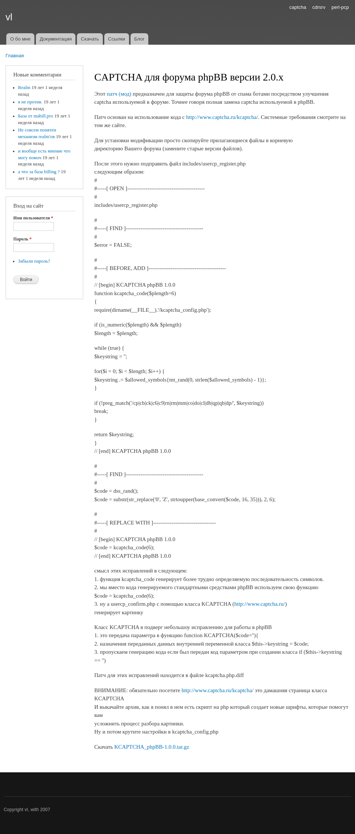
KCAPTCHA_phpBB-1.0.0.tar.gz (151, 747)
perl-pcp (340, 7)
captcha (297, 7)
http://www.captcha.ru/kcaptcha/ (222, 117)
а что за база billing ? (39, 171)
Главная (15, 55)
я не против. (30, 102)
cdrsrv (318, 7)
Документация (56, 39)
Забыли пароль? (34, 261)
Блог (139, 39)
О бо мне (20, 39)
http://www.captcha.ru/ (259, 604)
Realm (24, 87)
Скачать (90, 39)
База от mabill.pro (35, 116)
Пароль (22, 239)
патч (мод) (119, 94)
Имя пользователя (33, 218)
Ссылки (116, 39)
